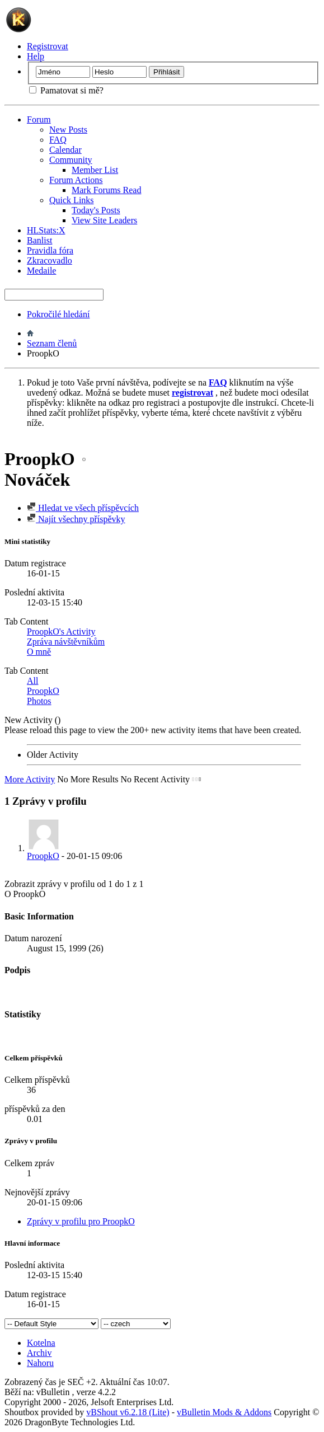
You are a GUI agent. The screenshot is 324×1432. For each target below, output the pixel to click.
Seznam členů (52, 343)
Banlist (39, 240)
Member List (95, 170)
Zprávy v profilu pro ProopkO (81, 1221)
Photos (39, 701)
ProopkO (43, 691)
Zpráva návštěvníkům (66, 641)
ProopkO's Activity (61, 631)
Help (35, 56)
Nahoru (40, 1363)
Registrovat (47, 46)
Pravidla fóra (50, 250)
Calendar (65, 149)
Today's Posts (96, 210)
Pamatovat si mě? (66, 90)
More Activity (29, 779)
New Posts (68, 129)
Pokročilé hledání (58, 314)
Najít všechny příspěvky (76, 519)
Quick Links (71, 200)
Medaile (41, 270)
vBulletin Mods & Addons (224, 1412)
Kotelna (41, 1343)
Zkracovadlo (49, 260)
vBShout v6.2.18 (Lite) (127, 1412)
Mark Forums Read (106, 190)
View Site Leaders (104, 220)
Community (70, 160)
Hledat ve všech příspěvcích (83, 508)
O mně (39, 651)
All (32, 681)
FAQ (58, 139)
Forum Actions (76, 180)
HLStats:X (46, 230)
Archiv (39, 1353)
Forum (39, 119)
